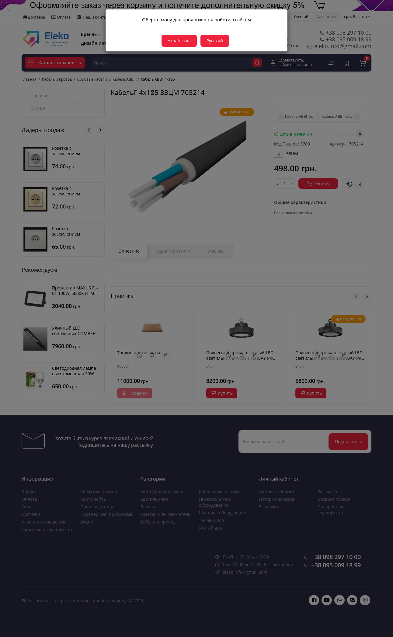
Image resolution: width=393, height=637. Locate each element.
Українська (179, 41)
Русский (215, 41)
